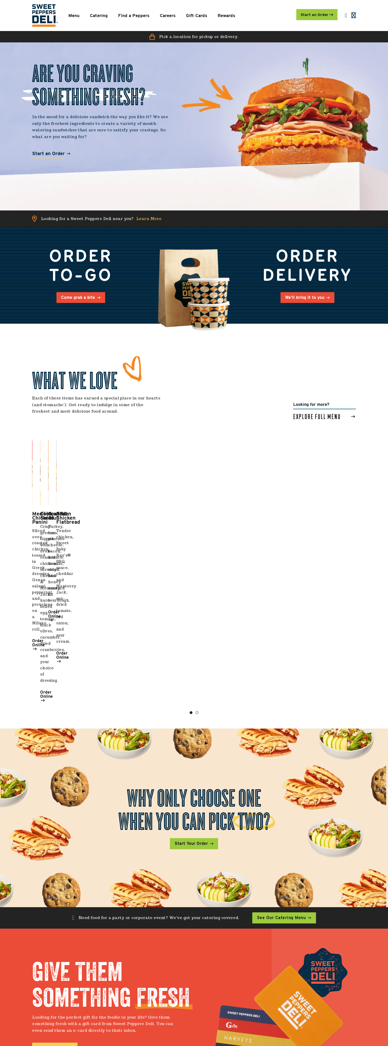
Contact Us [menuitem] (133, 965)
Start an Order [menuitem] (315, 14)
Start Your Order (191, 701)
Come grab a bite (78, 297)
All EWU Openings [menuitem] (261, 974)
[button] (194, 36)
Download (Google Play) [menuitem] (144, 1006)
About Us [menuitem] (130, 974)
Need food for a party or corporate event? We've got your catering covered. (158, 776)
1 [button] (191, 570)
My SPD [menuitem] (191, 965)
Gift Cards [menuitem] (192, 974)
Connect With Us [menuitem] (321, 965)
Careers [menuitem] (251, 965)
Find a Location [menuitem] (137, 990)
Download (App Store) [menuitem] (142, 998)
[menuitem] (45, 15)
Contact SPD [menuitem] (134, 982)
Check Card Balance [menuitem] (202, 982)
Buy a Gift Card (52, 906)
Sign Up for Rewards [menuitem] (202, 990)
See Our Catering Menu (281, 776)
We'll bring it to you (304, 297)
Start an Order (48, 153)
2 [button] (197, 570)
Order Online (47, 546)
